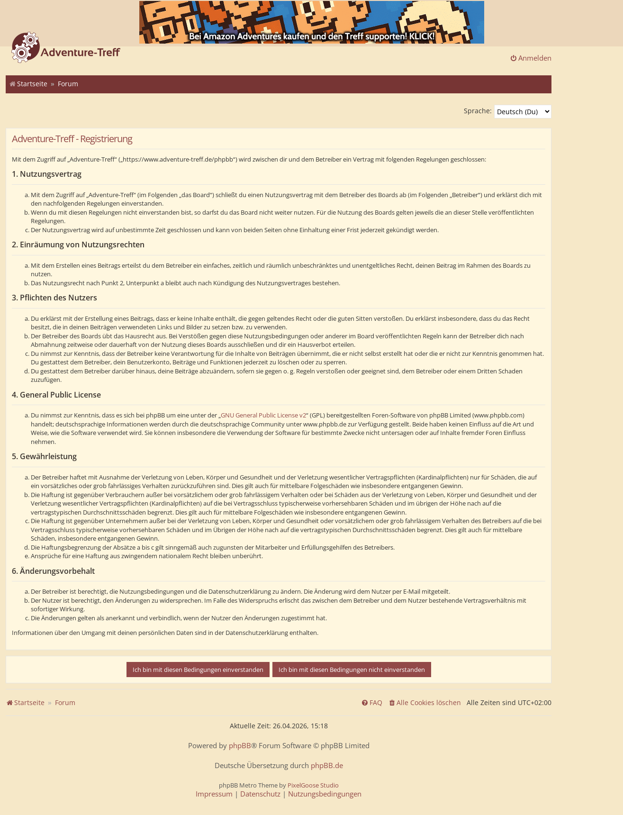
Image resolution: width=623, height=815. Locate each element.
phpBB (240, 745)
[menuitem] (424, 703)
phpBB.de (327, 765)
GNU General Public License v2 (263, 415)
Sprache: (478, 110)
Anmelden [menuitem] (530, 58)
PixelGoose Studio (313, 785)
